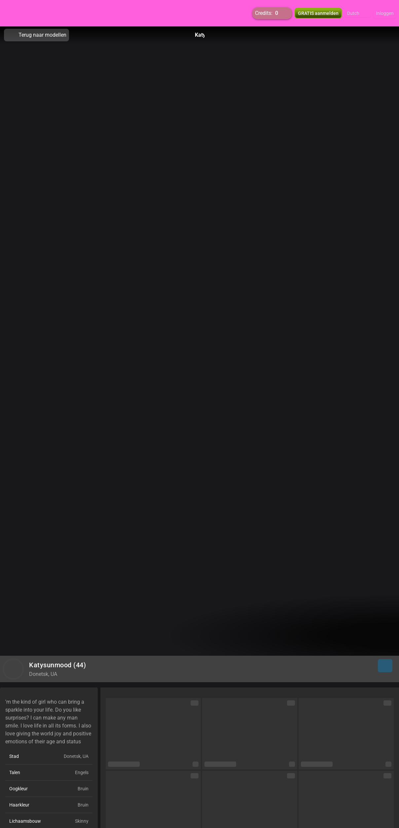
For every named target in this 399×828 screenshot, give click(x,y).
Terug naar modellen (36, 35)
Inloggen (385, 13)
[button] (358, 13)
